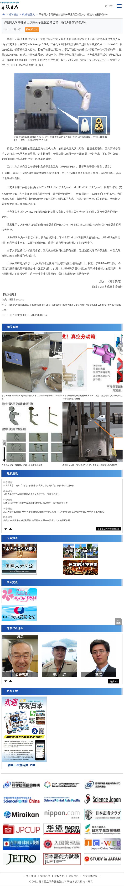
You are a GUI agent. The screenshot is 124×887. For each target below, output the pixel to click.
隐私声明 (73, 876)
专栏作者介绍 (15, 628)
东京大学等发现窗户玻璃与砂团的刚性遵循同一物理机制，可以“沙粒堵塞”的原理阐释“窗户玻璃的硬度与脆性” (54, 511)
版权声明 (59, 876)
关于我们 (109, 6)
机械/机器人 (28, 14)
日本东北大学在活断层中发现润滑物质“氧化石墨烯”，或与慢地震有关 (35, 503)
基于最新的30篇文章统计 (108, 529)
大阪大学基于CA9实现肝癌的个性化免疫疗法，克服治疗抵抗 (31, 494)
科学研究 (13, 14)
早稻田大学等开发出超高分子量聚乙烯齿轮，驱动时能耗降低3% (73, 14)
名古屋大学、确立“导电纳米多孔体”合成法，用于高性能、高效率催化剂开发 (38, 485)
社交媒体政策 (90, 876)
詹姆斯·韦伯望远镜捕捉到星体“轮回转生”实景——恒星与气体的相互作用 (36, 520)
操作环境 (45, 876)
